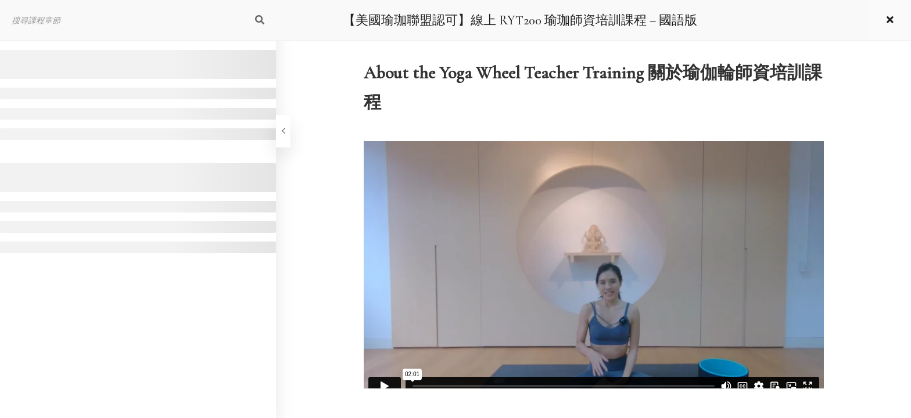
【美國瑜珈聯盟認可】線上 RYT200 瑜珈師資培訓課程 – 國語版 (520, 20)
